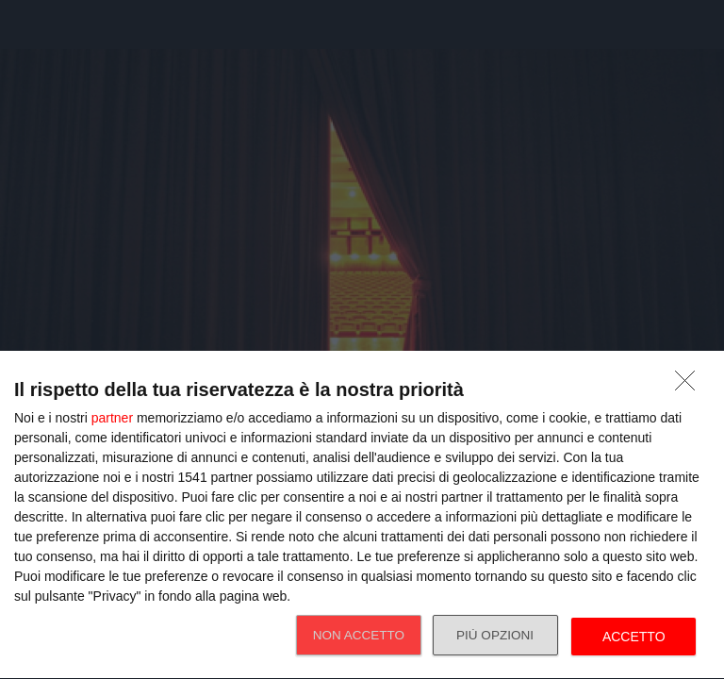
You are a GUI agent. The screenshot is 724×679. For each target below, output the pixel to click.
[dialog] (362, 515)
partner (112, 417)
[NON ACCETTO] (690, 386)
